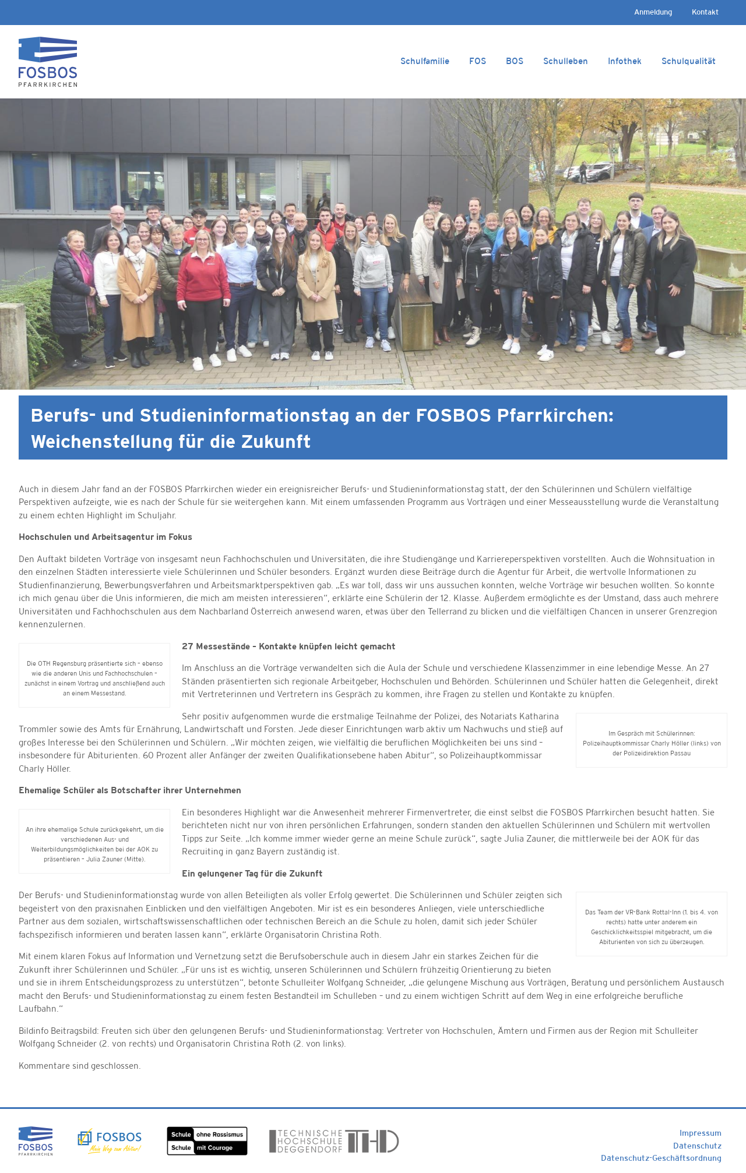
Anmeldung (653, 12)
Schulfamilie (424, 61)
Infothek (625, 61)
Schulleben (565, 61)
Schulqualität (688, 61)
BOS (514, 61)
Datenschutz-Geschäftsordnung (661, 1158)
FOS (477, 61)
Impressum (701, 1132)
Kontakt (705, 12)
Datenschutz (697, 1145)
